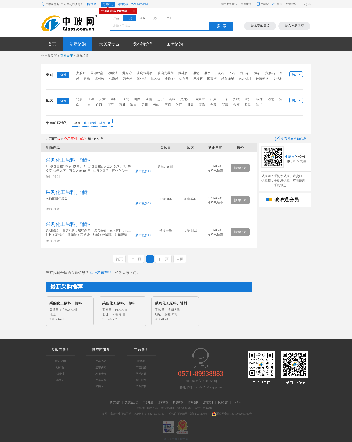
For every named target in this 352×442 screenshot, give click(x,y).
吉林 (172, 99)
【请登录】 (92, 4)
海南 (133, 105)
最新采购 (78, 44)
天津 (102, 99)
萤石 (257, 73)
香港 (248, 105)
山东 (225, 99)
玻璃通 (141, 361)
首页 (52, 44)
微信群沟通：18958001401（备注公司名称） (187, 408)
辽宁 (160, 99)
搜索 (223, 26)
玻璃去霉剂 (165, 73)
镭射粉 (99, 78)
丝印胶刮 (96, 73)
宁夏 (213, 105)
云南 (156, 105)
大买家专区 (109, 44)
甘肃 (190, 105)
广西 (99, 105)
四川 (122, 105)
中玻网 (141, 408)
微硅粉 (183, 73)
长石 (232, 73)
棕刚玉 (184, 78)
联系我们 (223, 402)
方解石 (270, 73)
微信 (279, 4)
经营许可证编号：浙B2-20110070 (188, 413)
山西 (137, 99)
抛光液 (127, 73)
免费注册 (108, 4)
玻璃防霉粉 (144, 73)
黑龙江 (185, 99)
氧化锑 (142, 78)
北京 (79, 99)
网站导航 (291, 4)
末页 (179, 259)
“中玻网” (290, 156)
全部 (63, 75)
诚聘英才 (208, 402)
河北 (126, 99)
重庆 (114, 99)
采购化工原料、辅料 (68, 160)
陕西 (179, 105)
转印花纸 (227, 78)
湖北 (271, 99)
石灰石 (219, 73)
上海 (91, 99)
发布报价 (100, 373)
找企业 (60, 373)
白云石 (245, 73)
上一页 (135, 259)
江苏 (213, 99)
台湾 (236, 105)
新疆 (225, 105)
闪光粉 (127, 78)
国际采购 (175, 44)
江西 (110, 105)
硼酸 (196, 73)
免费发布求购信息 (293, 138)
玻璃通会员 (131, 402)
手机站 (265, 4)
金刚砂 (170, 78)
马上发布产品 (100, 273)
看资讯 (60, 380)
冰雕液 (113, 73)
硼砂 (207, 73)
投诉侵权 (193, 402)
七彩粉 (113, 78)
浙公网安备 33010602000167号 (232, 413)
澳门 (259, 105)
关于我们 (115, 402)
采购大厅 (66, 56)
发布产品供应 (294, 26)
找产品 (60, 367)
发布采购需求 (260, 26)
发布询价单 (143, 44)
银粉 (87, 78)
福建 (259, 99)
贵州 (145, 105)
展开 (295, 74)
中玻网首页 (52, 4)
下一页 (163, 259)
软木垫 (156, 78)
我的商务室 (228, 4)
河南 (149, 99)
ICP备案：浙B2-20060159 (149, 413)
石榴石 (198, 78)
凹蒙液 (212, 78)
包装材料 (245, 78)
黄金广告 (141, 386)
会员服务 (246, 4)
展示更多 (141, 171)
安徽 (236, 99)
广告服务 (141, 367)
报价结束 (240, 168)
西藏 (168, 105)
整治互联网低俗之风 (176, 439)
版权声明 (178, 402)
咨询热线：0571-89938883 (132, 4)
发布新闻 (100, 367)
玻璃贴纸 (262, 78)
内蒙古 (200, 99)
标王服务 (141, 380)
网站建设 (141, 373)
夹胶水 (81, 73)
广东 (87, 105)
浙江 (248, 99)
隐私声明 (163, 402)
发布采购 (60, 361)
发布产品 (100, 361)
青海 (202, 105)
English (306, 4)
